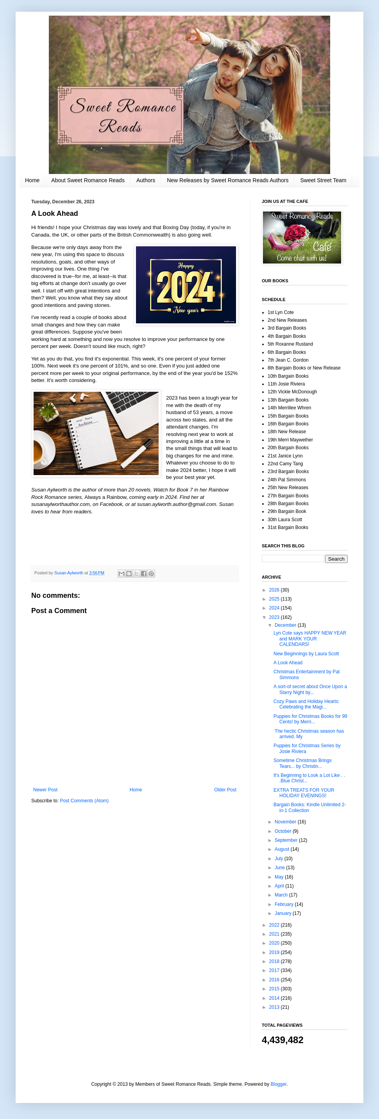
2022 (275, 925)
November (286, 822)
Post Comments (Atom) (84, 800)
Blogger (279, 1084)
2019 (275, 952)
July (279, 858)
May (280, 877)
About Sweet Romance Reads (88, 180)
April (280, 886)
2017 (275, 970)
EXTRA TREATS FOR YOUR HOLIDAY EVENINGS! (304, 792)
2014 (275, 998)
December (286, 625)
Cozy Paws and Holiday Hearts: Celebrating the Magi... (307, 704)
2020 (275, 943)
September (287, 840)
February (285, 904)
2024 (275, 608)
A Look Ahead (288, 662)
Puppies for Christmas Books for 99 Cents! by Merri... (310, 719)
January (284, 913)
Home (32, 180)
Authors (145, 180)
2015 (275, 989)
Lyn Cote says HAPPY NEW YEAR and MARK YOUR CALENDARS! (310, 638)
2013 (275, 1007)
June (280, 867)
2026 (275, 590)
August (283, 849)
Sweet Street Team (323, 180)
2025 (275, 599)
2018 (275, 961)
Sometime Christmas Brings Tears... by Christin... (303, 763)
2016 (275, 980)
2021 (275, 934)
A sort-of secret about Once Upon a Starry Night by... (310, 689)
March (282, 895)
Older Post (225, 790)
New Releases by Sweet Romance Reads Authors (227, 180)
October (284, 831)
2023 (275, 617)
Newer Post (45, 790)
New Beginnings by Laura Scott (306, 653)
